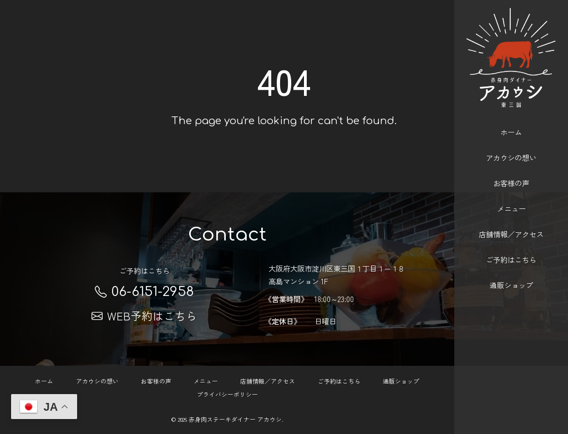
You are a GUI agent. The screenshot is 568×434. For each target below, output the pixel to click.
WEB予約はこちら (144, 316)
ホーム (511, 121)
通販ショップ (511, 274)
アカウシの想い (511, 147)
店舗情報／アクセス (511, 223)
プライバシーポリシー (227, 394)
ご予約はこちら (511, 249)
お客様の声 (511, 172)
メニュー (511, 198)
